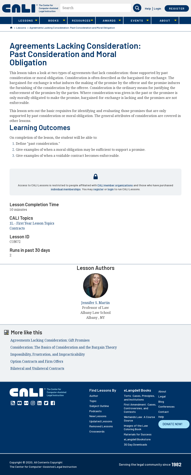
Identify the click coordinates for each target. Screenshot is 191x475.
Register (177, 8)
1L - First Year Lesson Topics (32, 223)
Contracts (17, 228)
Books (52, 20)
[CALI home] (30, 8)
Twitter (46, 403)
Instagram (33, 403)
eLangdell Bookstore (137, 439)
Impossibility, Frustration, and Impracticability (47, 354)
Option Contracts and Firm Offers (36, 361)
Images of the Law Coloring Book (136, 427)
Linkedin (39, 403)
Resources (80, 20)
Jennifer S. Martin (95, 302)
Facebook (53, 403)
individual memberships (66, 189)
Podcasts (95, 411)
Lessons (24, 20)
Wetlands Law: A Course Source (139, 418)
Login (157, 8)
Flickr (26, 403)
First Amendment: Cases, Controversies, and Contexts (140, 408)
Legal (162, 396)
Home (11, 27)
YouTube (19, 403)
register (98, 189)
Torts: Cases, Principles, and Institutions (139, 397)
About (164, 20)
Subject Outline (99, 406)
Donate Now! (172, 424)
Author (93, 395)
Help (148, 8)
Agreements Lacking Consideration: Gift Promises (50, 340)
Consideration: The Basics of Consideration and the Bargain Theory (63, 347)
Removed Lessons (101, 426)
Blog (161, 401)
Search (67, 8)
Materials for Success (138, 434)
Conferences (166, 406)
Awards (108, 20)
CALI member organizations (115, 185)
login (111, 189)
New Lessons (97, 416)
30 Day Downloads (135, 444)
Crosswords (97, 431)
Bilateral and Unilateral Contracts (37, 368)
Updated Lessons (100, 421)
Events (136, 20)
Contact (163, 411)
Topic (92, 401)
